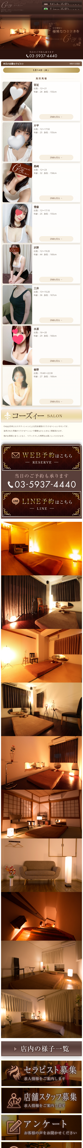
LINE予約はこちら (62, 8)
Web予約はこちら (62, 3)
